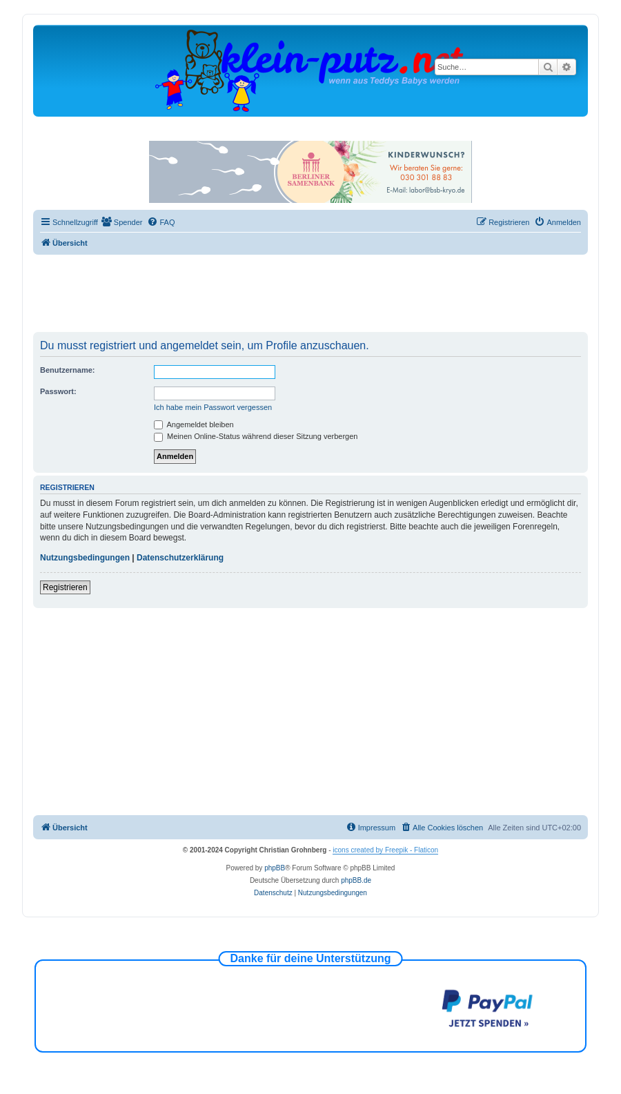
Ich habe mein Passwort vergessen (213, 407)
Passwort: (58, 391)
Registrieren (65, 587)
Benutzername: (67, 370)
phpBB (274, 868)
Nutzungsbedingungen (85, 558)
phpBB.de (356, 880)
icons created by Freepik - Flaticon (385, 850)
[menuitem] (122, 222)
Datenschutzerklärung (180, 558)
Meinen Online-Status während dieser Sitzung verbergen (255, 436)
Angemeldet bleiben (194, 424)
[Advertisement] (310, 293)
